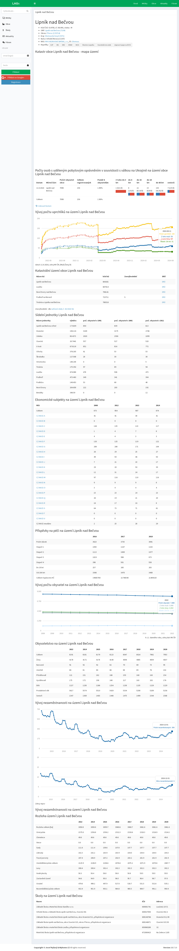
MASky (144, 3)
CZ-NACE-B (40, 421)
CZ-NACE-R (40, 503)
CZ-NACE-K (40, 467)
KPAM (70, 45)
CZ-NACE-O (40, 487)
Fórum (174, 3)
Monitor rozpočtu (88, 45)
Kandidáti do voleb (104, 45)
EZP (51, 45)
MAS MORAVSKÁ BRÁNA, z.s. (56, 41)
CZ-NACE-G (40, 446)
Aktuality (164, 3)
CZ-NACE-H (40, 451)
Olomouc (75, 41)
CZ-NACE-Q (40, 498)
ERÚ (63, 45)
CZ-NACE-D (40, 431)
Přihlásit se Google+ (13, 77)
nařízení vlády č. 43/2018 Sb (62, 309)
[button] (35, 3)
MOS (77, 45)
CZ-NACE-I (40, 457)
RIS (58, 45)
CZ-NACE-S (40, 508)
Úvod (135, 3)
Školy (6, 30)
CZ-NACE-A (40, 416)
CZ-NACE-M (40, 477)
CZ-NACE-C (40, 426)
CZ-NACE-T (40, 513)
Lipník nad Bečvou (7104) (55, 30)
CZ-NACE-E (40, 436)
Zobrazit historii (43, 206)
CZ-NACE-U (40, 518)
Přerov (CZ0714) (53, 33)
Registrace (15, 82)
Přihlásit (16, 72)
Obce (154, 3)
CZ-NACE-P (40, 493)
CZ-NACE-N (40, 482)
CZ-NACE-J (40, 462)
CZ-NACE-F (40, 441)
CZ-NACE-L (40, 472)
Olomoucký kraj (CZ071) (54, 36)
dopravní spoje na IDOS (122, 45)
